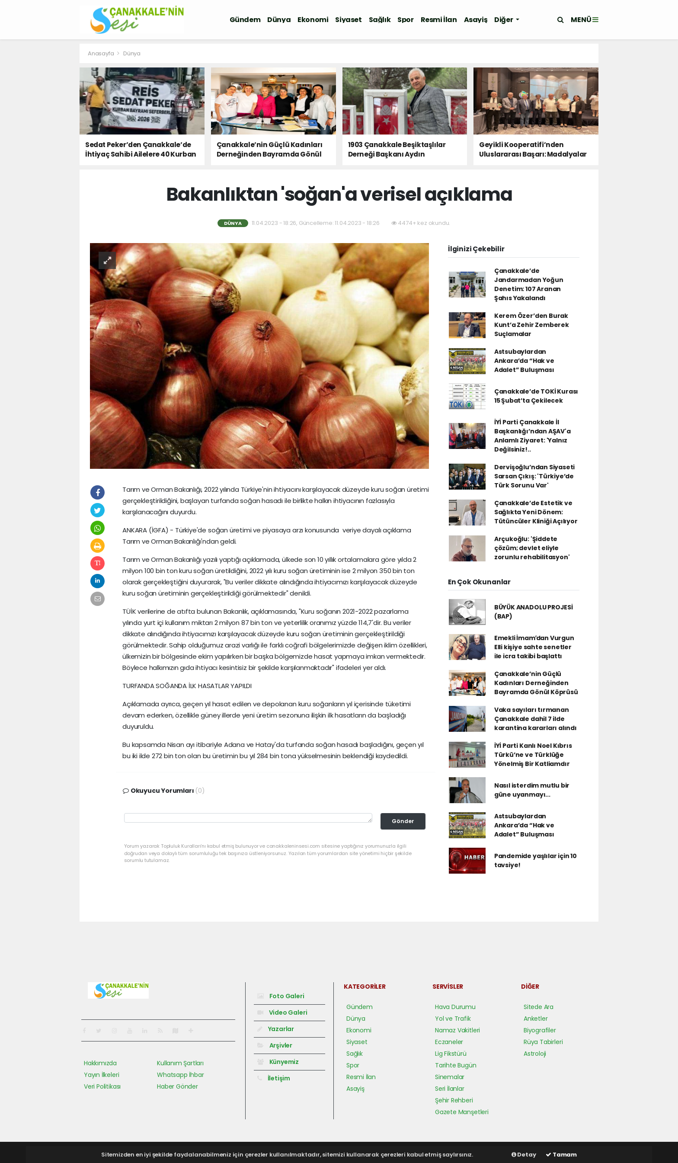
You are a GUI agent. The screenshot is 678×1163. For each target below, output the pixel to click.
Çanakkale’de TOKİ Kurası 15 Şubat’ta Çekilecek (536, 396)
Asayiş (476, 20)
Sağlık (380, 20)
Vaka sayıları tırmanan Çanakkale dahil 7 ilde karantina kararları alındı (535, 718)
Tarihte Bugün (456, 1065)
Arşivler (274, 1045)
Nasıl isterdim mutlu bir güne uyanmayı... (531, 790)
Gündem (245, 20)
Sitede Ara (538, 1007)
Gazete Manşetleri (462, 1112)
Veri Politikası (102, 1086)
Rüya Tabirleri (543, 1042)
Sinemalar (449, 1077)
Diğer (504, 20)
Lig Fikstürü (451, 1053)
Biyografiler (540, 1030)
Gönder (403, 821)
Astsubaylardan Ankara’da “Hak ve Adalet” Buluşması (524, 360)
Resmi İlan (439, 20)
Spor (405, 20)
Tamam (561, 1154)
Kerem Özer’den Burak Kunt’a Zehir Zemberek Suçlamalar (531, 324)
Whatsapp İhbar (180, 1074)
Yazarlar (275, 1029)
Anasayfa (101, 53)
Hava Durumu (455, 1007)
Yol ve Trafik (453, 1018)
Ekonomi (312, 20)
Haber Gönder (177, 1086)
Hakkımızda (100, 1063)
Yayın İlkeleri (101, 1074)
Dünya (279, 20)
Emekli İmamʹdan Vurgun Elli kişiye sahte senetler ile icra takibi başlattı (534, 647)
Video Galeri (282, 1012)
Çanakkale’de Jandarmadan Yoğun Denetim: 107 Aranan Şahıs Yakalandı (528, 284)
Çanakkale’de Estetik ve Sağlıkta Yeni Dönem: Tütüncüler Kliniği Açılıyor (536, 512)
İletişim (273, 1078)
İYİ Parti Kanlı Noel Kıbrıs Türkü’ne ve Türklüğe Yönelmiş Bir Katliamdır (533, 754)
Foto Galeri (280, 996)
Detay (524, 1154)
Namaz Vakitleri (457, 1030)
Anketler (535, 1018)
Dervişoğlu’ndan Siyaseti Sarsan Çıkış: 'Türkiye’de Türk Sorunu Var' (534, 476)
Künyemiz (278, 1061)
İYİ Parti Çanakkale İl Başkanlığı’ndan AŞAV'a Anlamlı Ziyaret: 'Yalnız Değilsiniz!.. (532, 436)
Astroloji (535, 1053)
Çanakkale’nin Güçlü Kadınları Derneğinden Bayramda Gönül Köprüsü (536, 683)
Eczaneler (449, 1042)
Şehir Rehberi (454, 1100)
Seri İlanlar (449, 1088)
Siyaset (348, 20)
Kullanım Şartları (180, 1063)
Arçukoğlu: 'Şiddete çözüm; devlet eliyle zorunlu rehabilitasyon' (532, 548)
